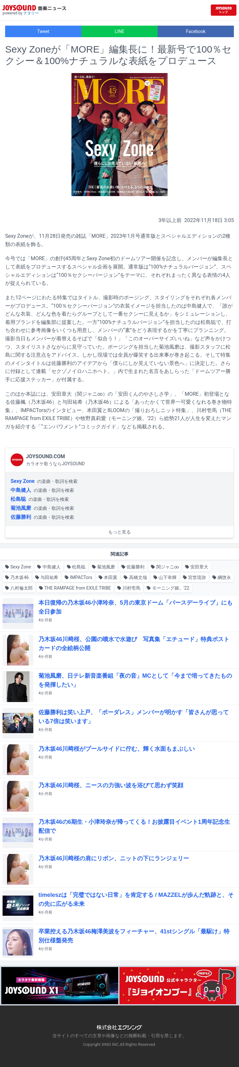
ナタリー (31, 13)
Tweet (43, 31)
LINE (119, 31)
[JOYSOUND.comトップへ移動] (223, 10)
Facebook (196, 31)
